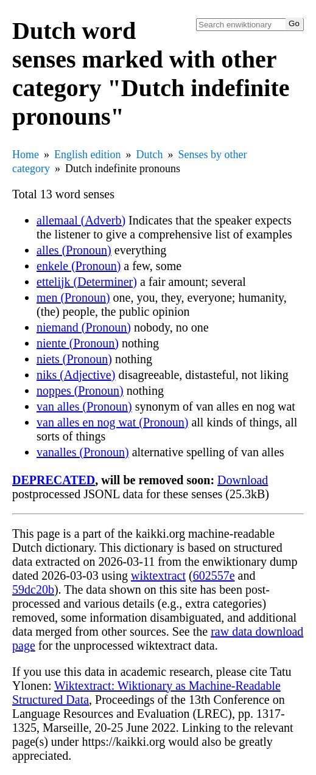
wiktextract (158, 575)
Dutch (149, 154)
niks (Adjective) (76, 374)
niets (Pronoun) (74, 359)
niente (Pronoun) (78, 343)
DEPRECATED (53, 480)
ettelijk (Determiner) (87, 281)
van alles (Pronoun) (84, 406)
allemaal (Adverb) (81, 220)
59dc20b (33, 589)
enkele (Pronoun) (79, 266)
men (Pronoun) (73, 297)
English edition (87, 154)
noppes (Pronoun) (80, 390)
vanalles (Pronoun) (83, 452)
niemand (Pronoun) (84, 327)
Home (25, 154)
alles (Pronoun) (74, 250)
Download (242, 480)
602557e (214, 575)
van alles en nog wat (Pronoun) (112, 422)
